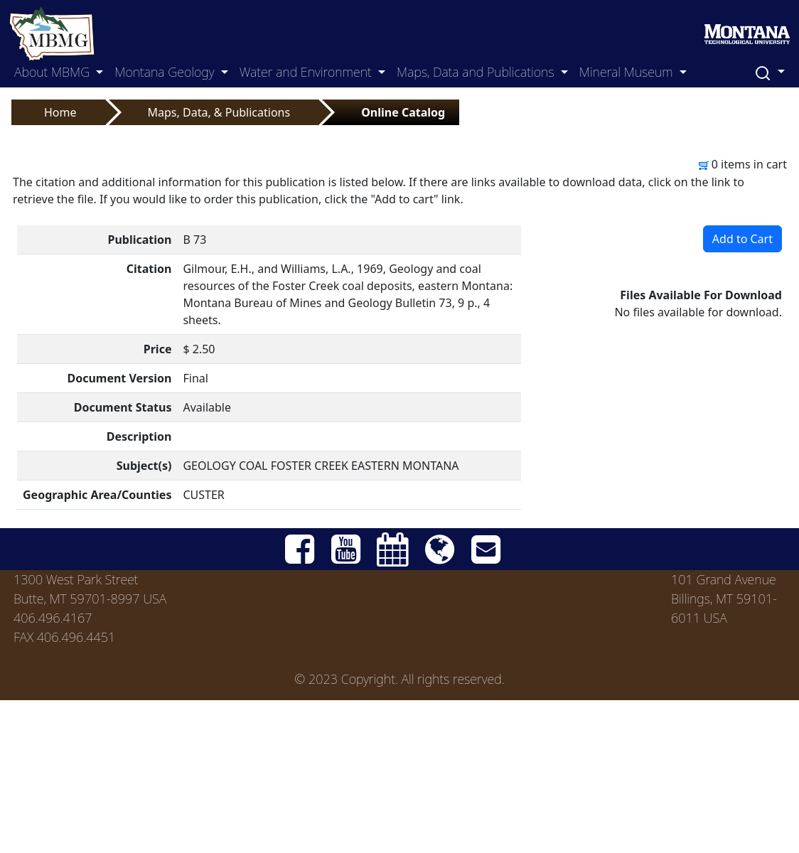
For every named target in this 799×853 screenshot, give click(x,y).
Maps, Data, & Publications (219, 112)
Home (60, 112)
